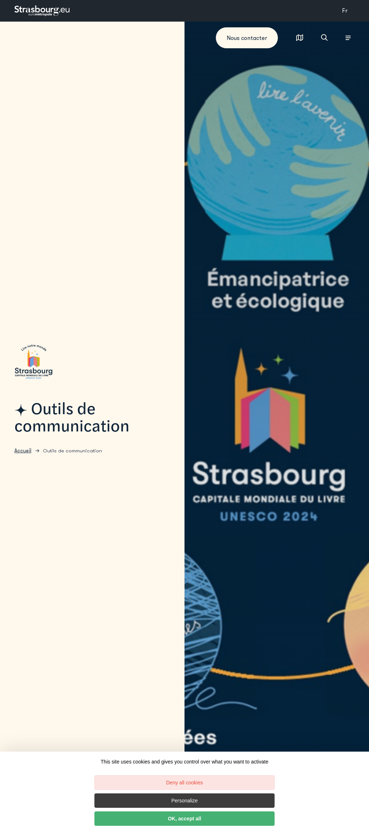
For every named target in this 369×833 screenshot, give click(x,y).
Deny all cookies (184, 782)
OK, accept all (184, 818)
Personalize (184, 800)
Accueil (22, 451)
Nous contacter (247, 38)
